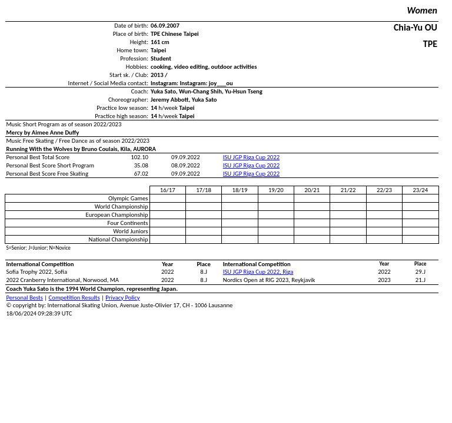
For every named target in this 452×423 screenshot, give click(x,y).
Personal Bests (24, 297)
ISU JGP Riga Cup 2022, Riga (258, 272)
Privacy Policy (122, 297)
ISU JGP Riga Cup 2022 (251, 157)
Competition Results (74, 297)
